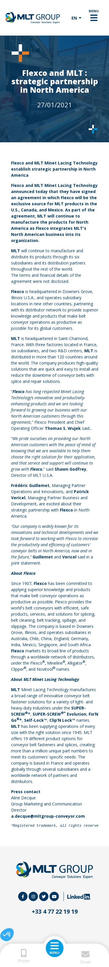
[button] (7, 935)
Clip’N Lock (60, 720)
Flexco (18, 163)
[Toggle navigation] (93, 18)
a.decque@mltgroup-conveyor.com (48, 816)
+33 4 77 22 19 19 (55, 911)
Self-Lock (34, 720)
